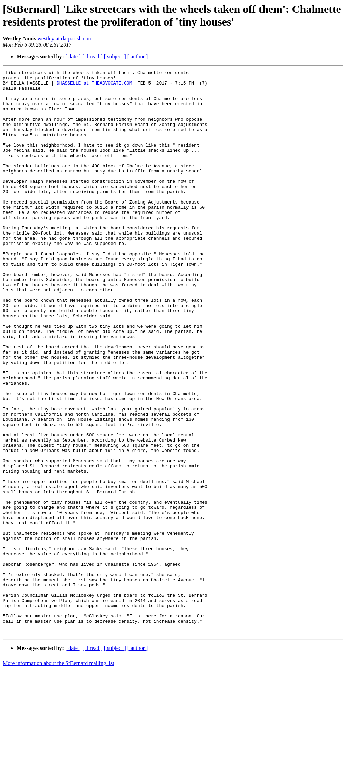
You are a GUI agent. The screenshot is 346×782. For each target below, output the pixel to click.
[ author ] (137, 56)
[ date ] (73, 56)
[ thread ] (92, 56)
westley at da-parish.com (65, 38)
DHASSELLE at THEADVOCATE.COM (94, 86)
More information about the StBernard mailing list (58, 776)
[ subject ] (115, 56)
